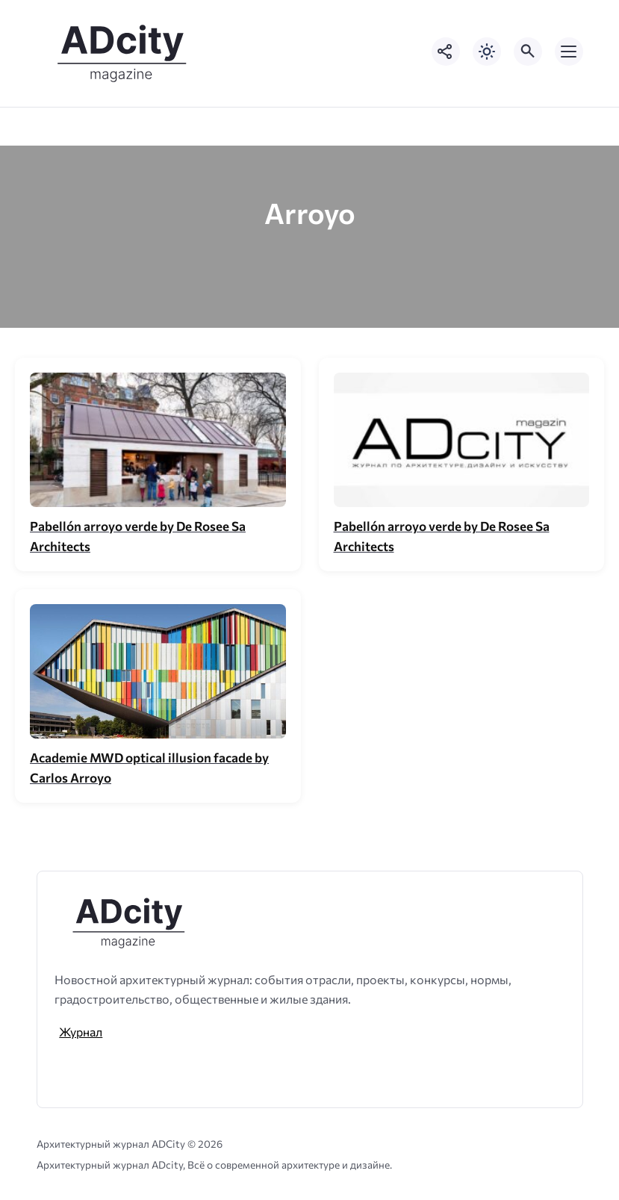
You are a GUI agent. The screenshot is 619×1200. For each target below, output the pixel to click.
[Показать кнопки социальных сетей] (446, 51)
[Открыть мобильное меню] (569, 51)
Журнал (80, 1032)
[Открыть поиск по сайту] (528, 51)
